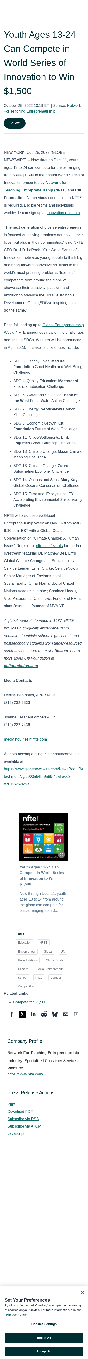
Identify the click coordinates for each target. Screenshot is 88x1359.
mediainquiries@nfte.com (25, 739)
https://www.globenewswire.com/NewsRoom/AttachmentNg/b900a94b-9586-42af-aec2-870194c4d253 (43, 776)
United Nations (28, 960)
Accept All (43, 1353)
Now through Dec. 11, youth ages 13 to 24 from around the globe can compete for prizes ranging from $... (42, 902)
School (22, 977)
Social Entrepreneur (49, 969)
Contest (55, 977)
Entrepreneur (26, 951)
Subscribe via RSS (23, 1119)
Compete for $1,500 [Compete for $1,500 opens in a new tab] (29, 1002)
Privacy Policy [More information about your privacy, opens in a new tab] (16, 1316)
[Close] (82, 1294)
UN (63, 951)
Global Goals (54, 960)
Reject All (44, 1339)
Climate (23, 969)
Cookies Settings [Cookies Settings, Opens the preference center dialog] (44, 1325)
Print (11, 1104)
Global (48, 951)
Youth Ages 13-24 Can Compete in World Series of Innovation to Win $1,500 (41, 875)
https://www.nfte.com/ (25, 1074)
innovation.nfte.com (63, 213)
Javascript (16, 1134)
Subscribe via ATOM (24, 1126)
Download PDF (20, 1112)
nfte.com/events (49, 546)
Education (24, 942)
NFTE (43, 942)
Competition (26, 986)
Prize (38, 977)
